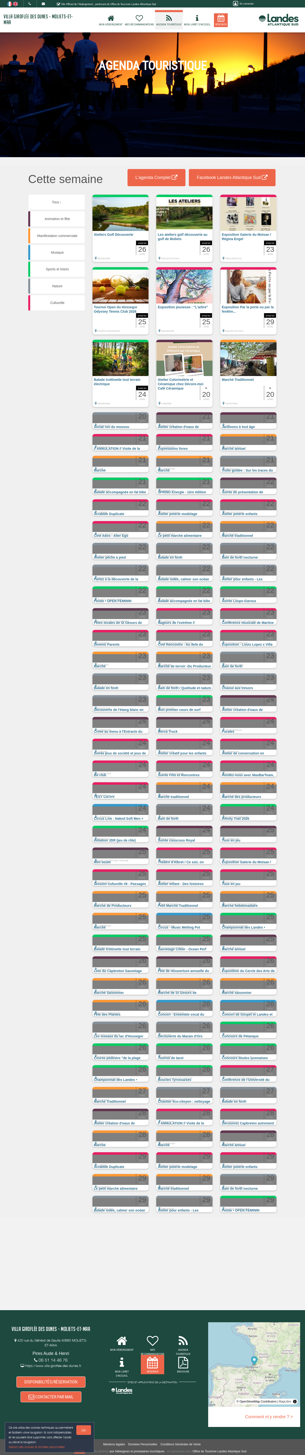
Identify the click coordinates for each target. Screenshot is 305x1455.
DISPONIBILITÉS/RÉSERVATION (51, 1381)
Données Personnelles (142, 1444)
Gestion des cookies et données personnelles (37, 1447)
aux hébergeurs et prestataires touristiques (137, 1451)
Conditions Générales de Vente (181, 1444)
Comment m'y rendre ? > (269, 1416)
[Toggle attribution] (295, 1401)
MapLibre (285, 1401)
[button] (121, 230)
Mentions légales (114, 1444)
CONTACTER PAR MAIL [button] (50, 1396)
